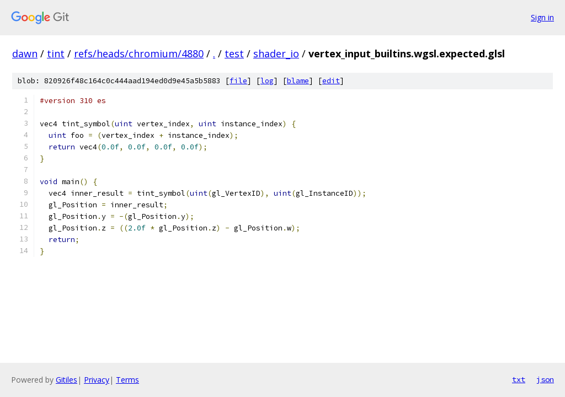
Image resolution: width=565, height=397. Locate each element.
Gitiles (66, 379)
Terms (127, 379)
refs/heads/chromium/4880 (139, 53)
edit (331, 80)
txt (518, 379)
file (238, 80)
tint (56, 53)
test (234, 53)
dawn (25, 53)
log (267, 80)
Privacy (96, 379)
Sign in (542, 17)
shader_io (276, 53)
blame (298, 80)
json (545, 379)
